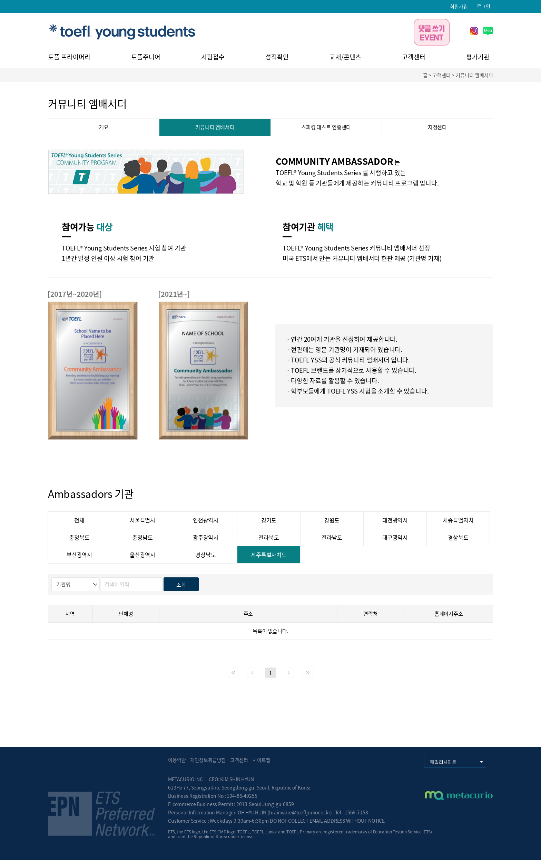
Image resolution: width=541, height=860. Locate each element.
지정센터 (437, 127)
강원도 (332, 520)
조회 (181, 584)
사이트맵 (261, 759)
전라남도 (332, 537)
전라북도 (268, 537)
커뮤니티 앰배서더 (215, 127)
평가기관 (478, 57)
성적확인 (277, 57)
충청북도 (79, 537)
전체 (79, 520)
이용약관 (177, 759)
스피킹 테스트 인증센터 (326, 127)
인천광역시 (205, 520)
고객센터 (413, 57)
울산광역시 (142, 554)
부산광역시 (79, 554)
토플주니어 (145, 57)
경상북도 (458, 537)
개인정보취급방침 (208, 759)
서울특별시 (142, 520)
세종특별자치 (458, 520)
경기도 (269, 520)
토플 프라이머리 (69, 57)
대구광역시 (395, 537)
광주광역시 (205, 537)
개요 (104, 127)
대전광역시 (395, 520)
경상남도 (205, 554)
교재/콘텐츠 (345, 57)
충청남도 (142, 537)
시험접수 (213, 57)
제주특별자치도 (269, 554)
